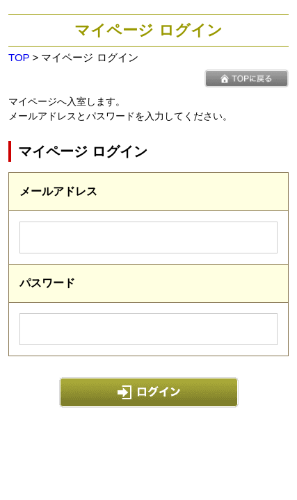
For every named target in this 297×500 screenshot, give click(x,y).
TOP (18, 57)
